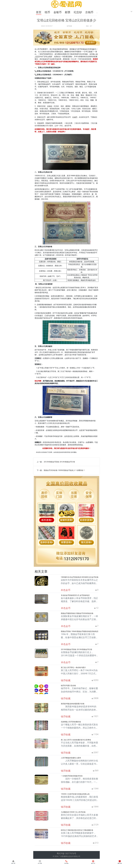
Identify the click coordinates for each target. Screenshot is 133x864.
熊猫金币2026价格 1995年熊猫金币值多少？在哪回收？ (64, 470)
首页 (38, 12)
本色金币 (65, 590)
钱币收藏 (69, 26)
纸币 (48, 12)
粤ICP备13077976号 (66, 853)
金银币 (58, 12)
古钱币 (89, 12)
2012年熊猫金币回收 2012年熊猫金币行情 (59, 462)
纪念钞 (78, 12)
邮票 (68, 12)
